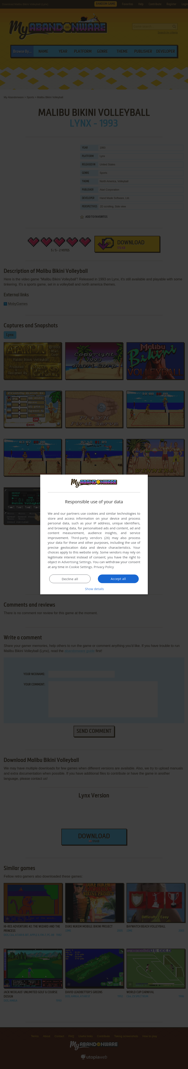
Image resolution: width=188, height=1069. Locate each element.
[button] (94, 588)
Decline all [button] (70, 579)
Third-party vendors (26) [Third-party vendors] (90, 538)
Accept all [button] (118, 578)
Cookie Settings (80, 567)
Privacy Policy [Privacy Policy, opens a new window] (104, 567)
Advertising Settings (76, 562)
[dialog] (94, 534)
